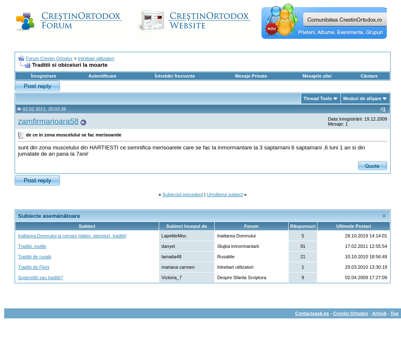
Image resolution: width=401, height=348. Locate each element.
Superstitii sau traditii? (40, 277)
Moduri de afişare (362, 98)
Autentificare (102, 75)
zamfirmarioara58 (48, 121)
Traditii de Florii (33, 267)
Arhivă (379, 313)
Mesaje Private (251, 75)
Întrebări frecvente (175, 75)
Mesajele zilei (317, 75)
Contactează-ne (312, 313)
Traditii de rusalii (34, 256)
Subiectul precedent (182, 194)
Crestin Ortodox (350, 313)
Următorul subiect (225, 194)
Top (394, 313)
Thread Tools (318, 98)
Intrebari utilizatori (96, 58)
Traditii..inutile (32, 246)
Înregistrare (43, 75)
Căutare (369, 75)
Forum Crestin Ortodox (49, 58)
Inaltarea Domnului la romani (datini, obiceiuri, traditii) (72, 235)
